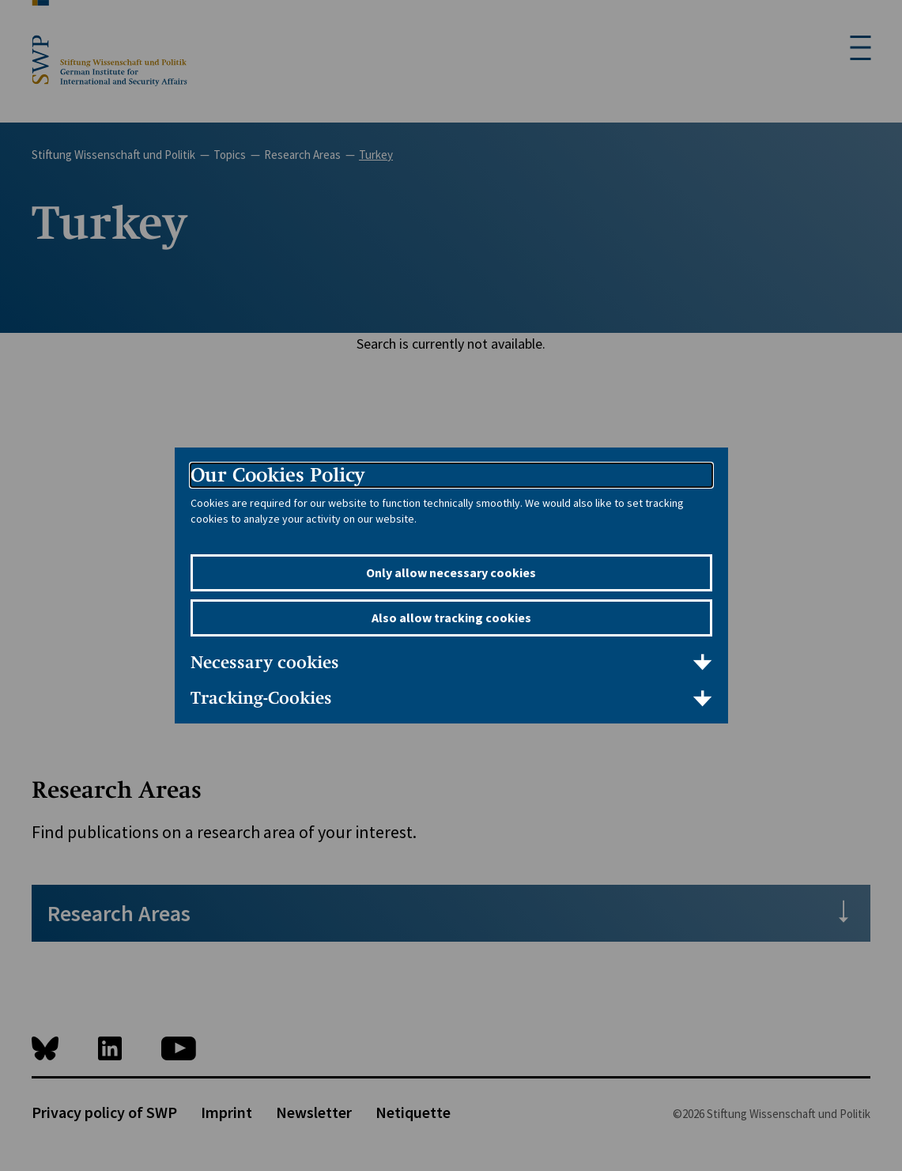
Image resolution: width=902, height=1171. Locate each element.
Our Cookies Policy (277, 474)
